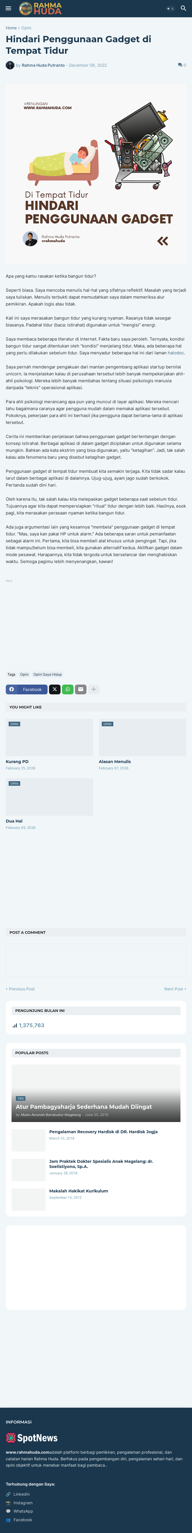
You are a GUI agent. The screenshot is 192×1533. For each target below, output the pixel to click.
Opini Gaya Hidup (47, 674)
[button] (8, 9)
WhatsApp (19, 1511)
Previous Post (22, 988)
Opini (26, 28)
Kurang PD (17, 761)
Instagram (19, 1503)
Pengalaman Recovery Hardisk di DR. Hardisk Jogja (103, 1131)
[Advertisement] (96, 624)
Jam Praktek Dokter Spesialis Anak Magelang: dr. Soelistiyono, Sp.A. (101, 1164)
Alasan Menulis (115, 761)
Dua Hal (14, 821)
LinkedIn (18, 1494)
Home (11, 28)
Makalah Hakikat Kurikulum (78, 1191)
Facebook (19, 1520)
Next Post (173, 988)
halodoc (176, 353)
